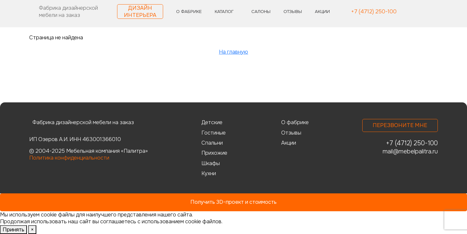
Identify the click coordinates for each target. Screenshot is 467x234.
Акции (322, 11)
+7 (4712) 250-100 (374, 12)
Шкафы (210, 163)
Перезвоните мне (400, 125)
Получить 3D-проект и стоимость (233, 202)
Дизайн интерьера (140, 11)
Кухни (208, 173)
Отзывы (292, 11)
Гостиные (213, 132)
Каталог (224, 11)
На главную (233, 51)
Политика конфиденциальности (69, 157)
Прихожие (214, 153)
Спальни (212, 142)
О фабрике (189, 11)
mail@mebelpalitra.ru (410, 151)
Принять (13, 229)
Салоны (260, 11)
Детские (211, 122)
